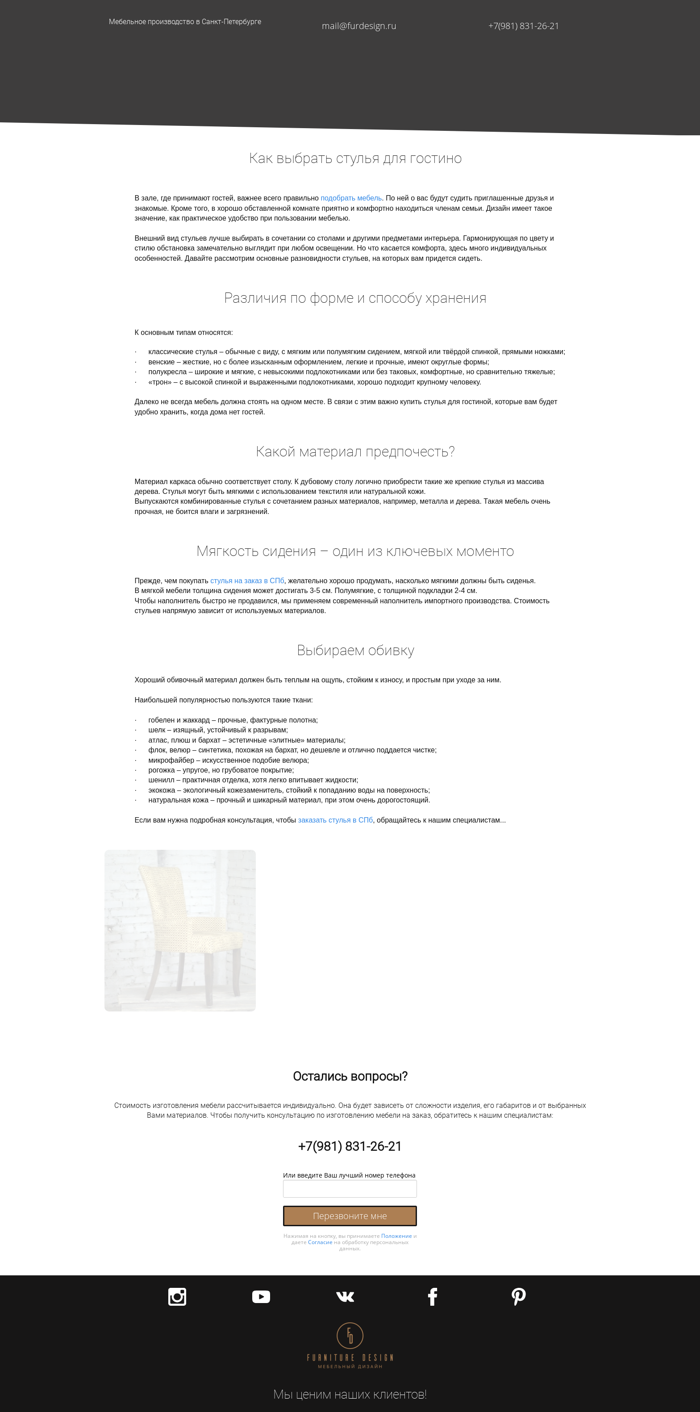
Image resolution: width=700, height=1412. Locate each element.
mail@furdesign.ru (359, 26)
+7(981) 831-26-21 (523, 26)
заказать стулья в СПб (335, 820)
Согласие (320, 1242)
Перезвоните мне (350, 1216)
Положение (396, 1236)
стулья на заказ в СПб (247, 581)
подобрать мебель (351, 198)
